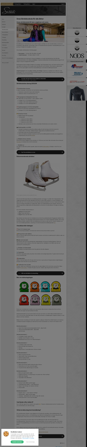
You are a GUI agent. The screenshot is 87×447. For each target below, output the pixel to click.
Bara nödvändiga (30, 442)
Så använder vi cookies (28, 438)
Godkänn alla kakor (17, 442)
